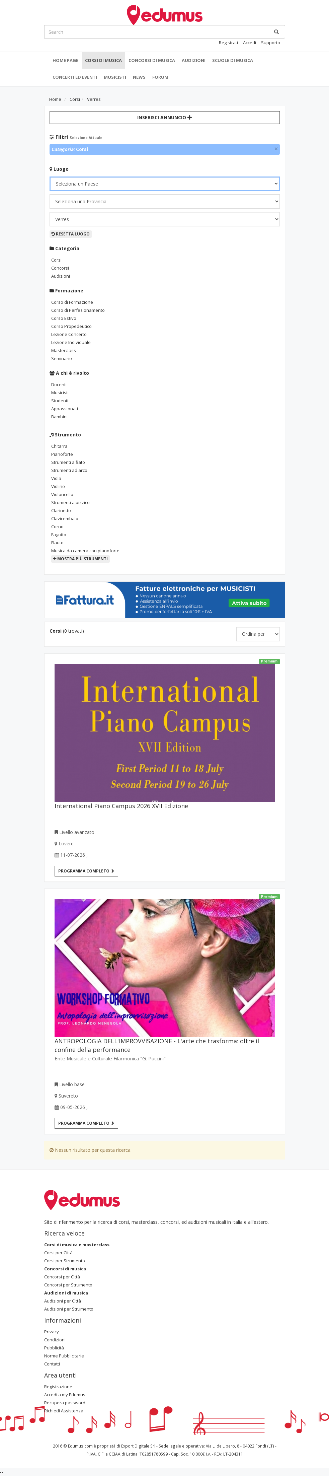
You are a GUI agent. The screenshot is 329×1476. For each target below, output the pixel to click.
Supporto (270, 43)
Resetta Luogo (71, 234)
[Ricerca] (276, 32)
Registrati (228, 43)
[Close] (276, 148)
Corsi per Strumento (64, 1261)
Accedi (249, 43)
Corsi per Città (58, 1253)
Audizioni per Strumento (68, 1309)
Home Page (65, 60)
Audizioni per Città (62, 1301)
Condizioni (55, 1340)
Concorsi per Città (62, 1277)
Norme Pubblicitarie (64, 1356)
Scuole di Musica (232, 60)
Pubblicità (54, 1348)
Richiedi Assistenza (63, 1411)
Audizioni (193, 60)
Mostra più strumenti (80, 559)
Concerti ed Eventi (75, 77)
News (139, 77)
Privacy (51, 1332)
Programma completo (86, 871)
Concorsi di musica (152, 60)
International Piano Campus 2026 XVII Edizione (121, 806)
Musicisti (115, 77)
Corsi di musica (103, 60)
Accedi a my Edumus (64, 1395)
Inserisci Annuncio (164, 117)
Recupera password (64, 1403)
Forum (160, 77)
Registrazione (58, 1387)
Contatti (52, 1364)
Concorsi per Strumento (68, 1285)
